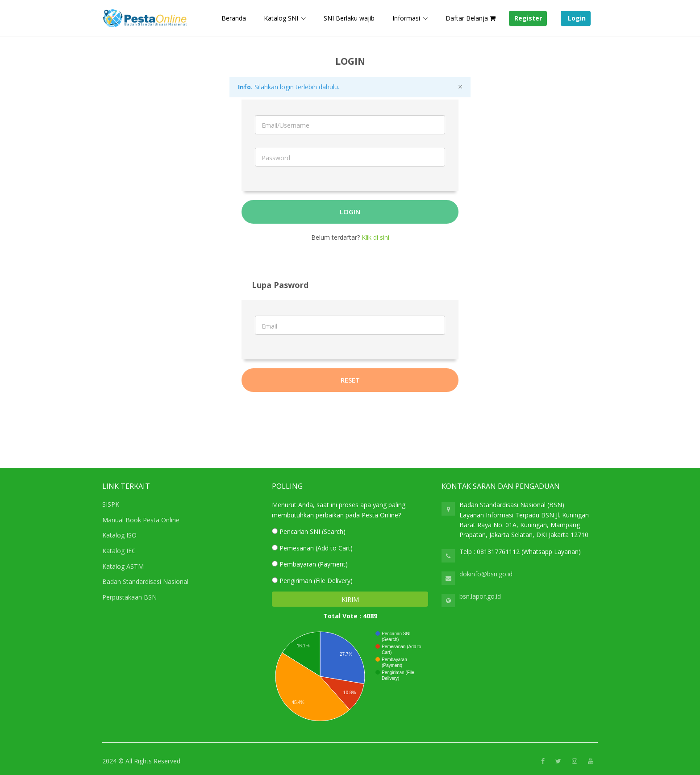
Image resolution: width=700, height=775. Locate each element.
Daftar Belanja (471, 18)
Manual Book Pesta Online (140, 520)
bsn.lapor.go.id (480, 596)
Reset (350, 379)
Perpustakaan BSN (129, 597)
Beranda (233, 18)
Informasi (406, 18)
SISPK (110, 504)
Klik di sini (375, 237)
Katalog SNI (281, 18)
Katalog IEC (119, 550)
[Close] (460, 87)
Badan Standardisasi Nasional (145, 581)
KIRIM (350, 599)
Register (528, 18)
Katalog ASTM (123, 566)
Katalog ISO (119, 535)
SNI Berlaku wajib (349, 18)
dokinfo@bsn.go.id (485, 574)
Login (576, 18)
